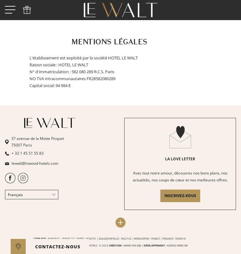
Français (32, 194)
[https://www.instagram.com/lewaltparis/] (23, 182)
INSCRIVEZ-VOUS (180, 195)
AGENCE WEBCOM (177, 245)
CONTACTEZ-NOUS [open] (57, 247)
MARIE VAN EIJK (132, 245)
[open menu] (10, 10)
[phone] (27, 10)
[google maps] (18, 246)
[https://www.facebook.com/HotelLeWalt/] (10, 182)
